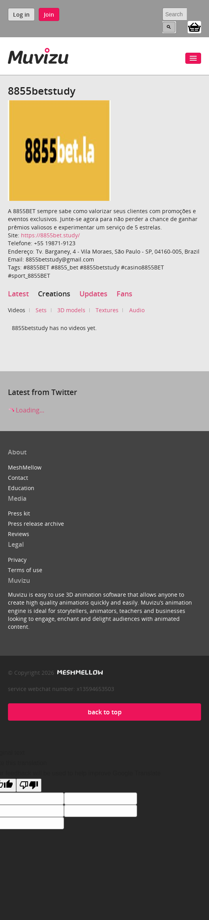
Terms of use (25, 570)
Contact (18, 477)
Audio (137, 310)
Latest (18, 293)
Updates (93, 293)
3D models (71, 310)
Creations (54, 293)
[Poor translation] (28, 785)
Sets (41, 310)
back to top (105, 712)
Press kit (19, 513)
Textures (107, 310)
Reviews (18, 534)
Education (21, 488)
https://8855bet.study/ (50, 235)
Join (49, 14)
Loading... (26, 410)
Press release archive (36, 523)
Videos (16, 310)
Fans (124, 293)
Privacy (17, 559)
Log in (21, 14)
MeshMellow (24, 467)
